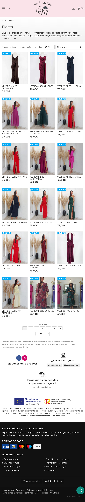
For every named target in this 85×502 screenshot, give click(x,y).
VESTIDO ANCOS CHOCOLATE (9, 87)
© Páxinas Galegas (75, 497)
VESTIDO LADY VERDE (67, 222)
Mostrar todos (36, 47)
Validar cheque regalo (56, 466)
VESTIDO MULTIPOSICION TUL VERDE (41, 132)
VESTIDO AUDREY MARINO (14, 222)
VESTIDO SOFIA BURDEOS (69, 266)
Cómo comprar (11, 459)
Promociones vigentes (56, 463)
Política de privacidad (36, 490)
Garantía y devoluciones (57, 459)
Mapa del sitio (8, 490)
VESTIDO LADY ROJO (11, 266)
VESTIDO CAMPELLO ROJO (69, 131)
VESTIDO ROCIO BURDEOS (42, 311)
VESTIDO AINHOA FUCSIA (69, 177)
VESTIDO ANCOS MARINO (69, 86)
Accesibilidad (42, 493)
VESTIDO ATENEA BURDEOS (38, 267)
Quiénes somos (11, 463)
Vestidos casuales (31, 481)
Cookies (49, 490)
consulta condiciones (42, 387)
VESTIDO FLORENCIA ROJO (14, 177)
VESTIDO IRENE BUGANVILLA (37, 178)
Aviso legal (20, 490)
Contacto (50, 470)
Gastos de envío (12, 470)
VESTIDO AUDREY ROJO (41, 222)
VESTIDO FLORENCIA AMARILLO (11, 312)
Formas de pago (12, 466)
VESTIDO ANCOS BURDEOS (42, 86)
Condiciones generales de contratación (19, 493)
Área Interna (55, 493)
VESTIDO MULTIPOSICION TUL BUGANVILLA (14, 132)
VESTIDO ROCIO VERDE (68, 311)
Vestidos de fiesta (53, 481)
